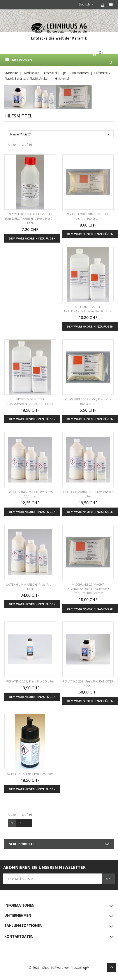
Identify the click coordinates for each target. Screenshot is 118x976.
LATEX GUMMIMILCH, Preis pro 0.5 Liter (88, 494)
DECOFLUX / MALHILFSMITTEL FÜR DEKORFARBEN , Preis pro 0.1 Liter (30, 218)
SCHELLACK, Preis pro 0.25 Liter (30, 774)
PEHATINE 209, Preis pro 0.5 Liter (30, 681)
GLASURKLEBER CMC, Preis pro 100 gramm (88, 401)
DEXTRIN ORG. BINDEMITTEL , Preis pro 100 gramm (88, 216)
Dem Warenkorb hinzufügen (32, 238)
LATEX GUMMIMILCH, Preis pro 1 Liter (30, 586)
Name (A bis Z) (60, 134)
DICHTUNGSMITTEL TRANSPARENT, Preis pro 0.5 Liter (88, 309)
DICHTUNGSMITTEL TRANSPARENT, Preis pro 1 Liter (30, 401)
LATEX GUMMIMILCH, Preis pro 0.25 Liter (30, 494)
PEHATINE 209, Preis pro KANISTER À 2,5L (88, 683)
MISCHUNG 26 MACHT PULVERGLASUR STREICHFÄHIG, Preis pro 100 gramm (88, 588)
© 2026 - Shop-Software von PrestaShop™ (59, 967)
